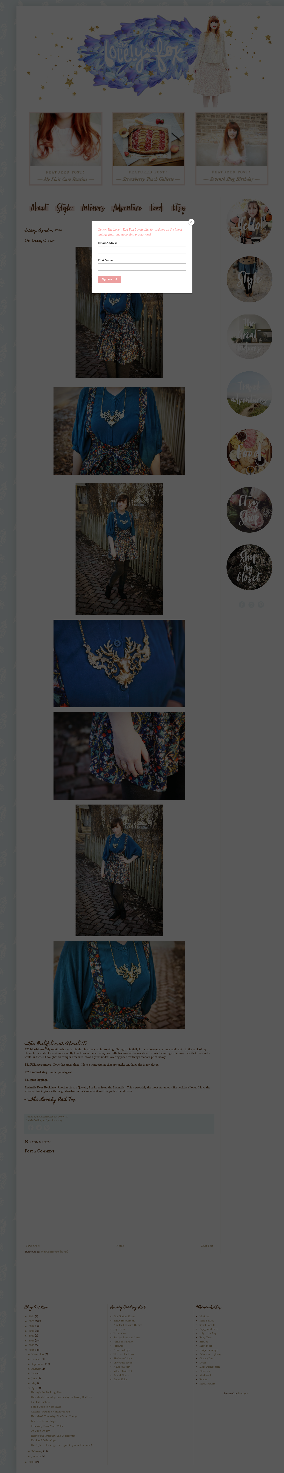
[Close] (191, 222)
